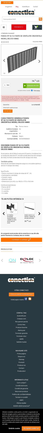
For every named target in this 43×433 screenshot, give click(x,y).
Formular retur (21, 336)
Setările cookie (14, 428)
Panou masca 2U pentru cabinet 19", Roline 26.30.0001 (29, 216)
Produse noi (21, 365)
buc (8, 85)
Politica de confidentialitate (21, 394)
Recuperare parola (21, 321)
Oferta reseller (21, 403)
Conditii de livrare (21, 385)
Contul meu (21, 324)
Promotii (18, 27)
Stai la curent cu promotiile (21, 294)
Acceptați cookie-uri (31, 428)
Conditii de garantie (21, 388)
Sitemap (21, 359)
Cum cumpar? (21, 383)
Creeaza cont (21, 319)
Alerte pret (21, 330)
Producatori (21, 371)
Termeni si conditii (21, 397)
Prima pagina (21, 353)
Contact (21, 368)
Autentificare (21, 316)
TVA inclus (36, 91)
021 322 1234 (7, 2)
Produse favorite (21, 327)
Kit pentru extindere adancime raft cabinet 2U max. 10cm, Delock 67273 (12, 219)
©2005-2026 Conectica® (21, 406)
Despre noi (21, 356)
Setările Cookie (21, 342)
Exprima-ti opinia (19, 239)
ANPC (21, 400)
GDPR (21, 339)
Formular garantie (21, 333)
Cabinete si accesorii (7, 33)
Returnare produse (21, 391)
